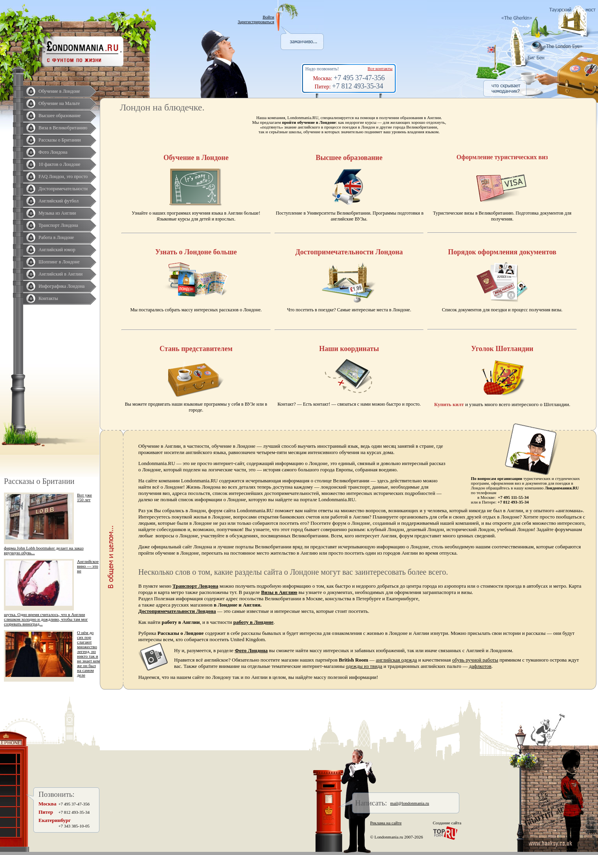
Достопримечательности (63, 188)
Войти (268, 17)
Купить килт (449, 404)
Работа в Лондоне (56, 237)
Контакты (48, 298)
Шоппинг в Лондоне (59, 262)
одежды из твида (364, 666)
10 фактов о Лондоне (60, 164)
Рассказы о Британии (60, 140)
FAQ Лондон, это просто (63, 176)
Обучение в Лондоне (59, 91)
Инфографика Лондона (61, 286)
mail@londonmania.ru (409, 803)
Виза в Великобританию (63, 128)
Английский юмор (57, 249)
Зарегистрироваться (256, 21)
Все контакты (380, 68)
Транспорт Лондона (58, 225)
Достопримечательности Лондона (177, 611)
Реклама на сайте (386, 822)
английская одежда (396, 660)
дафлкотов (480, 666)
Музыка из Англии (57, 213)
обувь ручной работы (475, 660)
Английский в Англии (61, 274)
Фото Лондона (53, 152)
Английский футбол (59, 201)
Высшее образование (60, 115)
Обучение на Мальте (59, 103)
